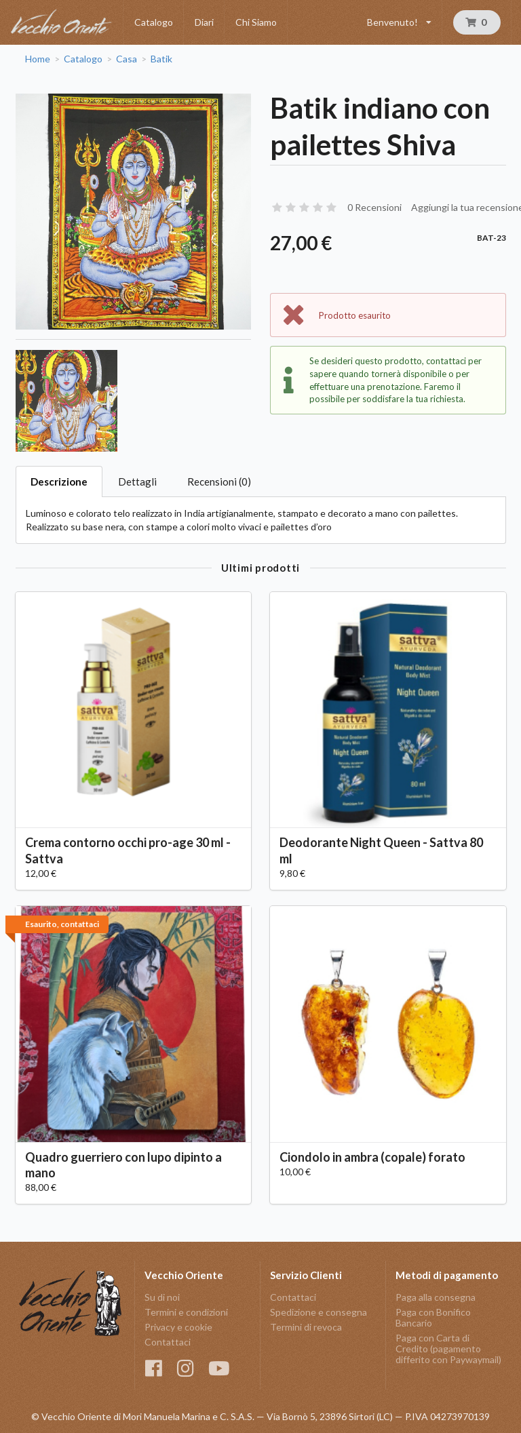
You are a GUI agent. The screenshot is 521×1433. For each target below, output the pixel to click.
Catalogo (153, 22)
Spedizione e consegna (318, 1312)
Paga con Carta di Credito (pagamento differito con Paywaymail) (448, 1348)
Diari (204, 22)
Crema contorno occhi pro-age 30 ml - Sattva (128, 850)
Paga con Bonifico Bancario (433, 1317)
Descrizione (59, 481)
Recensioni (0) (219, 481)
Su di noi (162, 1297)
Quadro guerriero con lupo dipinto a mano (123, 1165)
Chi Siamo (256, 22)
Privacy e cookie (178, 1327)
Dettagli (137, 481)
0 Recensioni (374, 207)
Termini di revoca (306, 1327)
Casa (126, 59)
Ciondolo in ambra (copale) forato (372, 1157)
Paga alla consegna (435, 1297)
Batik (161, 59)
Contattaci (167, 1342)
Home (37, 59)
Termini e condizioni (186, 1312)
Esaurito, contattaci (62, 924)
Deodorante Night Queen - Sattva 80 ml (381, 850)
